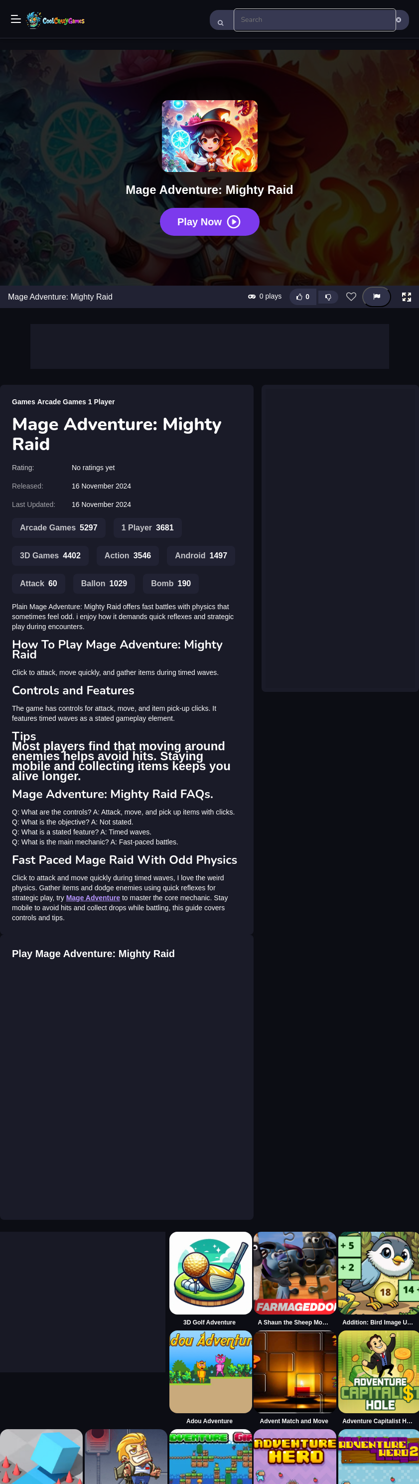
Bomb (171, 584)
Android (201, 556)
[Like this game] (302, 297)
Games (23, 402)
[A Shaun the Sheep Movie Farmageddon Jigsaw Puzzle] (294, 1279)
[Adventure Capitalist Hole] (378, 1377)
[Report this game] (376, 297)
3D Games (50, 556)
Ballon (104, 584)
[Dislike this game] (328, 297)
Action (128, 556)
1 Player (101, 402)
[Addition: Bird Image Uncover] (378, 1279)
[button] (406, 297)
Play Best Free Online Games (56, 20)
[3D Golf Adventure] (209, 1279)
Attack (38, 584)
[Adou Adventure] (209, 1377)
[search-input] (315, 19)
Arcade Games (61, 402)
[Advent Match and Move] (294, 1377)
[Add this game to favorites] (351, 297)
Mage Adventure (93, 898)
